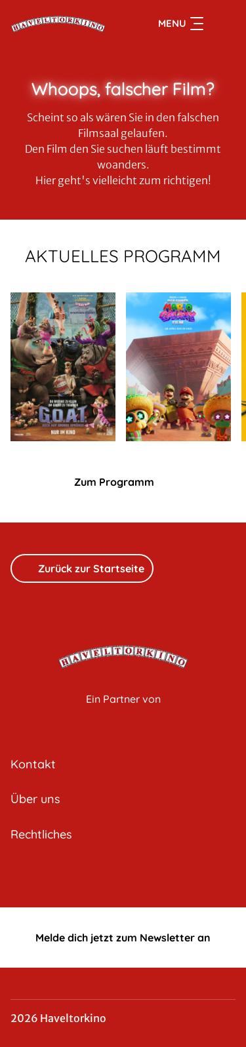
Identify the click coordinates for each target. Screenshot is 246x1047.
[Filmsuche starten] (222, 23)
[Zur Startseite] (58, 23)
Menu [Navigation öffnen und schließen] (180, 23)
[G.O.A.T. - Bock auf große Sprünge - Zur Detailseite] (62, 366)
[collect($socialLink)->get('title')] (123, 878)
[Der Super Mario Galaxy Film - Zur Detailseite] (178, 366)
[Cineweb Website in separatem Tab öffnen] (123, 713)
